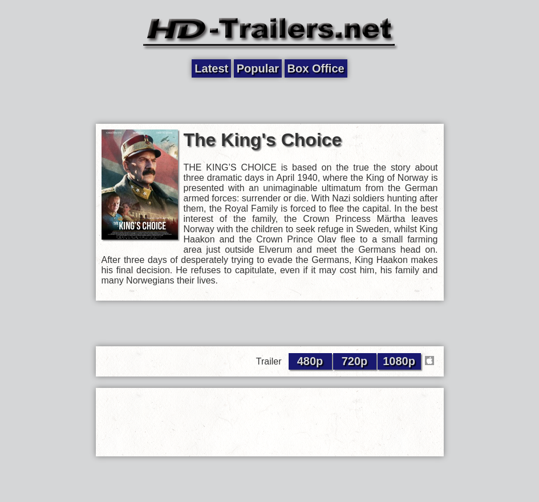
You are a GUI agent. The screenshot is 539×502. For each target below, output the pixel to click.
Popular (258, 68)
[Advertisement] (269, 101)
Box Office (316, 68)
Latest (211, 68)
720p (355, 361)
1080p (399, 361)
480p (310, 361)
